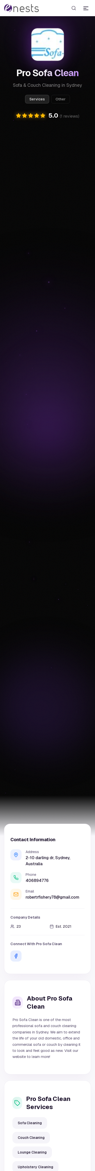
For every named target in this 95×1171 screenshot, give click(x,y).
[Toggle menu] (86, 8)
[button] (47, 116)
